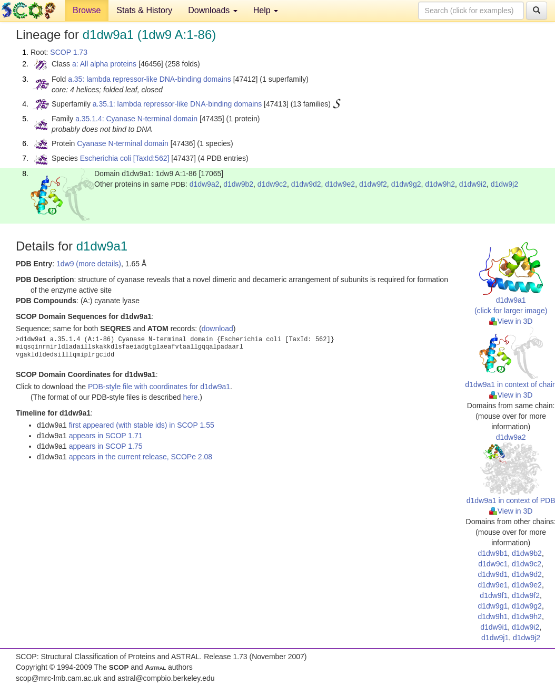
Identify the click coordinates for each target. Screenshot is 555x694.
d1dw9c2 (272, 184)
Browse (87, 10)
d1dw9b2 (238, 184)
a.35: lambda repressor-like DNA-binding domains (149, 79)
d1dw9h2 (440, 184)
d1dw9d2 (306, 184)
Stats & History (144, 10)
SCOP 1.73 (68, 52)
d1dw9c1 (493, 564)
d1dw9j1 (495, 637)
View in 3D (511, 321)
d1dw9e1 (493, 585)
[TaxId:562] (151, 158)
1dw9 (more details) (88, 263)
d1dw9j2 (504, 184)
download (217, 328)
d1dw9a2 (205, 184)
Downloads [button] (212, 10)
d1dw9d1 (493, 574)
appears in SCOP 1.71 (106, 435)
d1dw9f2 (373, 184)
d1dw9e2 (340, 184)
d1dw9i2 (473, 184)
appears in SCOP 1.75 (106, 446)
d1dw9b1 (493, 553)
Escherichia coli (105, 158)
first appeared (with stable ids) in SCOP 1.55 (141, 425)
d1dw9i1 (494, 627)
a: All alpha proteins (104, 64)
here (190, 397)
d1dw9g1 (493, 606)
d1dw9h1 (493, 616)
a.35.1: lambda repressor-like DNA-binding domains (177, 104)
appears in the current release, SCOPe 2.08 (140, 456)
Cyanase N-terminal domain (123, 143)
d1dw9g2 (406, 184)
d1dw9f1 (494, 595)
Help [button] (265, 10)
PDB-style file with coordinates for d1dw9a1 (159, 386)
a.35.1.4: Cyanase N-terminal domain (136, 118)
